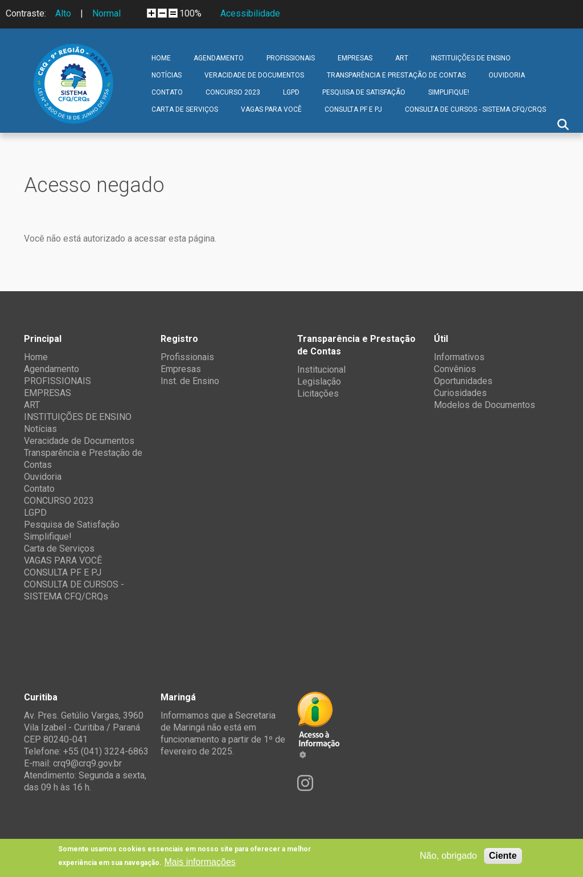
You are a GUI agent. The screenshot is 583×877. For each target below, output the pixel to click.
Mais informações (199, 862)
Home (161, 58)
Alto (63, 13)
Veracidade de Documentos (254, 75)
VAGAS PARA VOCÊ (271, 109)
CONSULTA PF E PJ (353, 109)
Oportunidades (463, 381)
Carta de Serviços (184, 109)
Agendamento (219, 58)
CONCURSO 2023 (233, 92)
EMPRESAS (355, 58)
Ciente (503, 855)
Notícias (166, 75)
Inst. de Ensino (190, 381)
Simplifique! (448, 92)
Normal (106, 13)
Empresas (181, 369)
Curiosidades (460, 392)
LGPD (291, 92)
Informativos (459, 357)
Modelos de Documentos (484, 404)
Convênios (455, 369)
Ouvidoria (506, 75)
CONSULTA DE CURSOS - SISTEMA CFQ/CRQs (475, 109)
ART (401, 58)
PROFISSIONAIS (290, 58)
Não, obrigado (448, 855)
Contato (167, 92)
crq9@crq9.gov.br (87, 763)
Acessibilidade (250, 13)
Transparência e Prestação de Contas (396, 75)
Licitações (318, 393)
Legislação (319, 381)
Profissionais (187, 357)
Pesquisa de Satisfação (363, 92)
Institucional (321, 369)
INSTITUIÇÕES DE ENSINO (471, 58)
